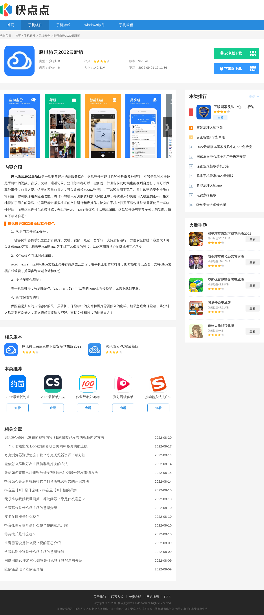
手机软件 (35, 25)
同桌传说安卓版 (219, 303)
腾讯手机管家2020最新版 (214, 176)
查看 (220, 117)
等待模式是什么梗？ (20, 534)
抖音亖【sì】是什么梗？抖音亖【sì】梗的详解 (40, 490)
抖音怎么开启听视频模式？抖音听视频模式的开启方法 (46, 481)
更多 (254, 96)
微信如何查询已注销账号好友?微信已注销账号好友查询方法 (51, 472)
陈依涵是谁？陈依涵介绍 (23, 569)
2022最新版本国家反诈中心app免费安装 (224, 147)
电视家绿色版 (206, 195)
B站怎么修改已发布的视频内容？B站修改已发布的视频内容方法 (54, 437)
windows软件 (94, 25)
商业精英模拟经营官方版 (226, 256)
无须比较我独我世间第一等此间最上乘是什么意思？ (44, 499)
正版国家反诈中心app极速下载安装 (234, 107)
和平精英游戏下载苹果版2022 (229, 233)
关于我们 (100, 596)
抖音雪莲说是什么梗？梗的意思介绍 (32, 543)
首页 (10, 25)
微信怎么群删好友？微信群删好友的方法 (36, 464)
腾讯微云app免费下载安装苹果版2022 (51, 346)
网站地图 (153, 596)
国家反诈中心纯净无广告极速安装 (221, 156)
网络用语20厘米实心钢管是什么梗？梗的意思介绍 (43, 560)
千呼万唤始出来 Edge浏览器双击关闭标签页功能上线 (46, 446)
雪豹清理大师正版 (209, 127)
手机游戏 (63, 25)
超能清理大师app (209, 185)
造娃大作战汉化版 (221, 326)
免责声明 (135, 596)
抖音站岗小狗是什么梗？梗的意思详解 (34, 552)
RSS (167, 596)
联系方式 (117, 596)
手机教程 (126, 25)
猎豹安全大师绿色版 (211, 205)
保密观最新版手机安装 (212, 166)
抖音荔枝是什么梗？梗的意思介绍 (30, 508)
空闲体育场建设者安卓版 (226, 279)
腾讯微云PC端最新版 (122, 346)
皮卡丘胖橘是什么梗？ (22, 516)
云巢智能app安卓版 (210, 137)
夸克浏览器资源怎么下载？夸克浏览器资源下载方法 (44, 455)
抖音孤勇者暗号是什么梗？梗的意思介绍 (36, 525)
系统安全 (44, 35)
